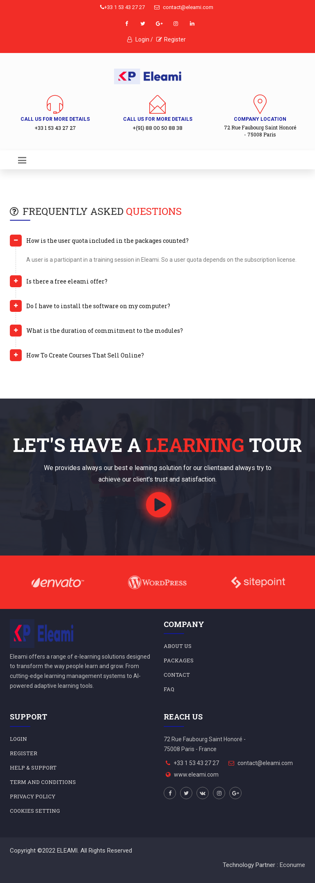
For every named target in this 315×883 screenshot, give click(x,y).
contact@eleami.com (183, 7)
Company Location (260, 119)
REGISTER (23, 753)
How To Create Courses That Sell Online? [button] (85, 355)
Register (171, 39)
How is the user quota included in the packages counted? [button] (107, 240)
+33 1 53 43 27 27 (122, 7)
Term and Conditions (43, 782)
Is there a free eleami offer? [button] (66, 281)
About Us (178, 646)
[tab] (157, 244)
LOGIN (18, 738)
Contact (177, 674)
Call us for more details (55, 119)
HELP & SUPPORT (33, 767)
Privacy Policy (32, 796)
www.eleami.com (196, 774)
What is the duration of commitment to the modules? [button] (104, 330)
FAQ (169, 689)
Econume (292, 865)
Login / (140, 39)
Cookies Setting (35, 810)
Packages (179, 660)
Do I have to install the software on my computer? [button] (98, 306)
